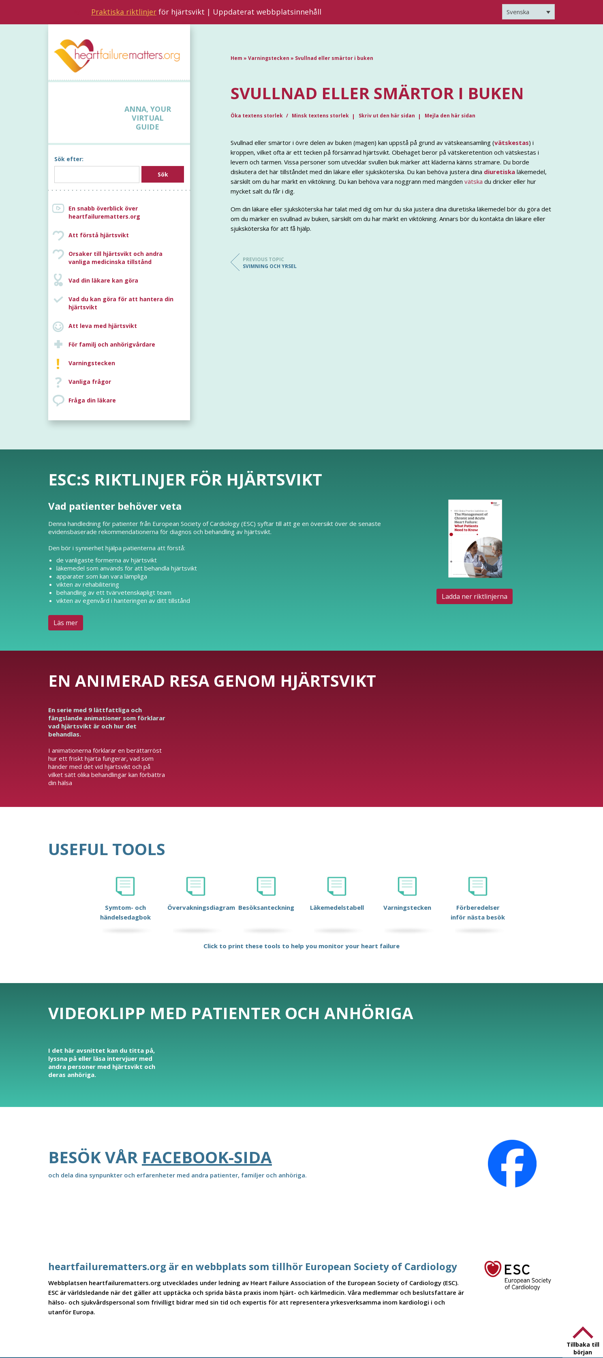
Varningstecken (91, 363)
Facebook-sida (207, 1157)
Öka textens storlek (257, 115)
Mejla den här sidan (450, 115)
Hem (236, 58)
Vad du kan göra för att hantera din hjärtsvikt (120, 303)
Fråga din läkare (92, 400)
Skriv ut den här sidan (387, 115)
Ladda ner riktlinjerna (474, 596)
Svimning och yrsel (275, 263)
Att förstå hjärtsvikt (98, 235)
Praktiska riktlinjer (123, 12)
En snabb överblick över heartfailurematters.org (104, 212)
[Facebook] (512, 1163)
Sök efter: (68, 159)
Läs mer (65, 622)
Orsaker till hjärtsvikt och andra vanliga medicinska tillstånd (127, 258)
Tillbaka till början (583, 1348)
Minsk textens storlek (320, 115)
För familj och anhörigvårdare (111, 344)
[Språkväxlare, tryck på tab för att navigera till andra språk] (528, 11)
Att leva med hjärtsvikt (102, 326)
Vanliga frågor (89, 381)
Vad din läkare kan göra (103, 280)
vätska (473, 181)
